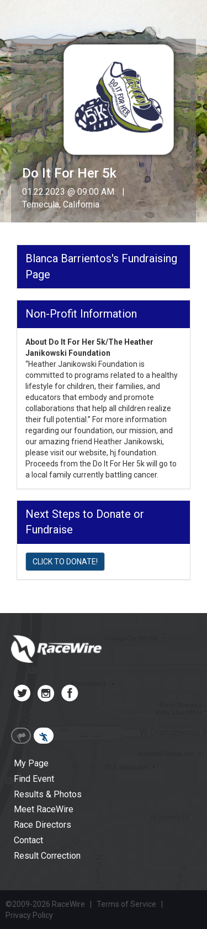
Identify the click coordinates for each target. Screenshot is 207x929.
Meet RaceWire (43, 809)
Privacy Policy (29, 915)
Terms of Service (126, 904)
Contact (28, 840)
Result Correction (47, 855)
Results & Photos (48, 794)
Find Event (34, 779)
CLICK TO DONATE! (65, 561)
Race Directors (42, 824)
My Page (31, 763)
